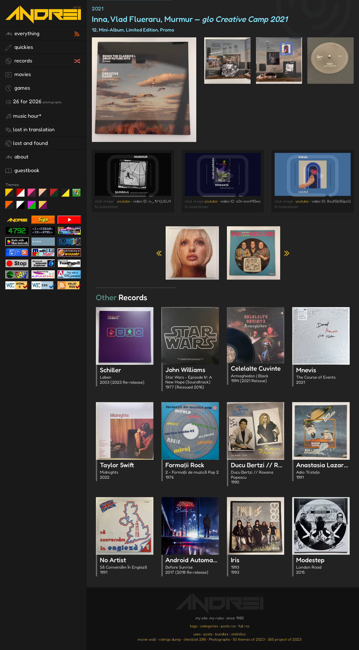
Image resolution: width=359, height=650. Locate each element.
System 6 (23, 207)
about (16, 156)
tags (193, 626)
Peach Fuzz (45, 195)
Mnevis (323, 376)
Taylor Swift (126, 471)
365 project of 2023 (284, 639)
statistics (238, 634)
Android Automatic (192, 566)
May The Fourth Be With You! (67, 195)
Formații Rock (192, 471)
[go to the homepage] (43, 20)
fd (33, 195)
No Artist (126, 566)
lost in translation (30, 129)
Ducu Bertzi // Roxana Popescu (276, 473)
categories (209, 626)
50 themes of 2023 (249, 639)
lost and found (26, 143)
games (17, 88)
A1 (34, 207)
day (23, 195)
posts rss (228, 626)
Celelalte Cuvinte (257, 374)
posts (207, 634)
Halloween (11, 207)
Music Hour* (23, 116)
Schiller (126, 376)
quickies (19, 47)
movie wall (147, 639)
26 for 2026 (33, 101)
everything (22, 33)
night (11, 195)
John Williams (192, 378)
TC (45, 207)
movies (18, 74)
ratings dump (170, 639)
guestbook (22, 170)
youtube (123, 201)
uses (197, 634)
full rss (243, 626)
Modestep (323, 566)
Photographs (219, 639)
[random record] (78, 60)
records (18, 60)
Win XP (76, 193)
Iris (257, 566)
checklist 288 (195, 639)
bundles (221, 634)
